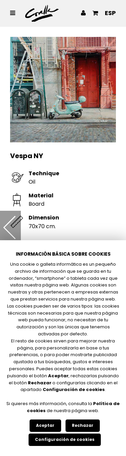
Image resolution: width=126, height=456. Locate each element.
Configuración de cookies (64, 439)
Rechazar (82, 425)
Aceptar (45, 425)
